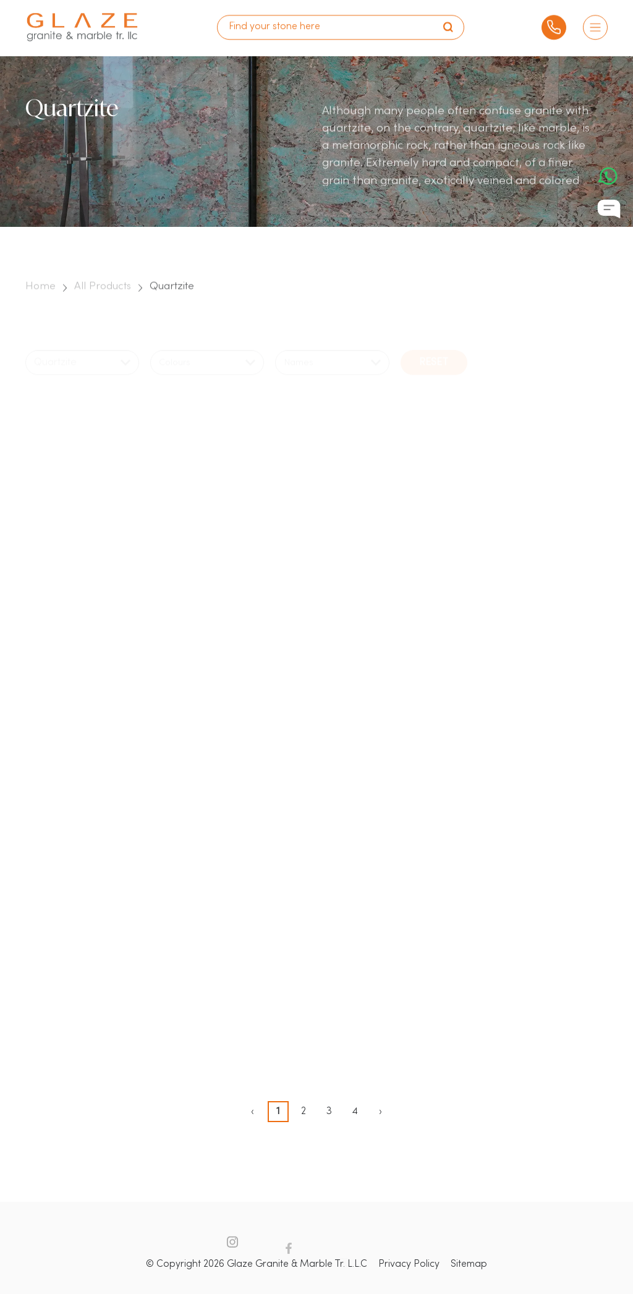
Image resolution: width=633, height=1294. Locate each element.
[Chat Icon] (609, 209)
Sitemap (469, 1264)
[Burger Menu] (595, 22)
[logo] (82, 23)
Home (40, 294)
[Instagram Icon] (232, 1251)
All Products (102, 294)
